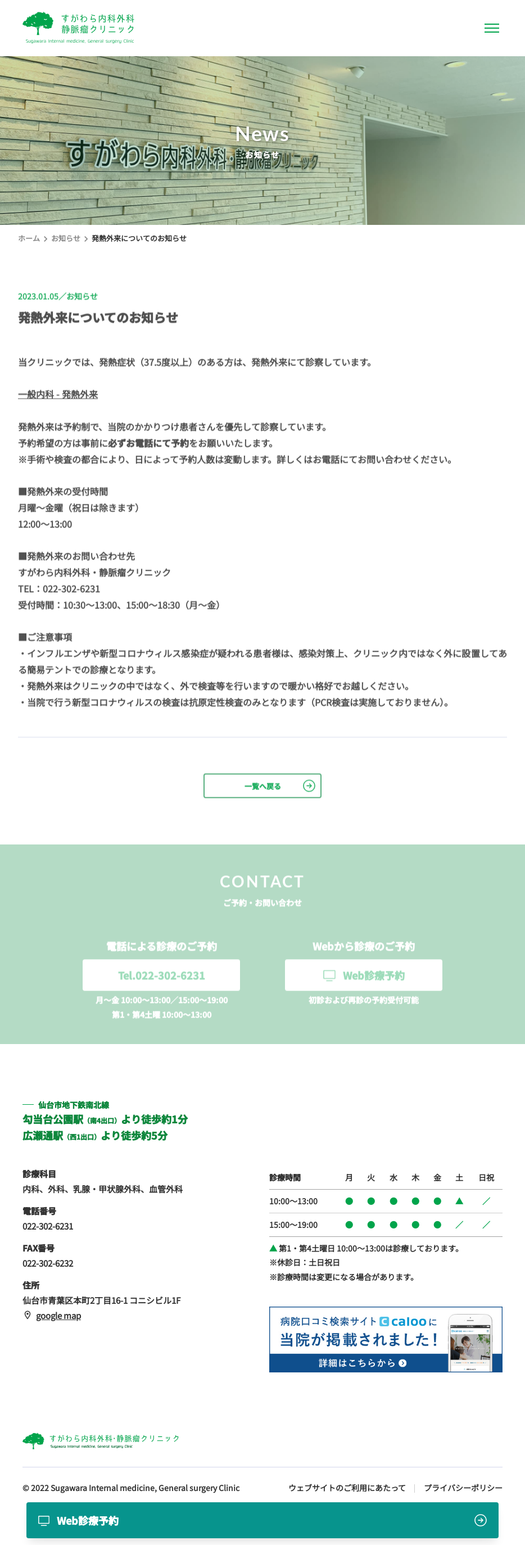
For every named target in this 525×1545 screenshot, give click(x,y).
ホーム (29, 238)
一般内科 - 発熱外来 (58, 394)
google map (51, 1315)
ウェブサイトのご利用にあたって (347, 1487)
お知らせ (65, 238)
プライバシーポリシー (463, 1487)
